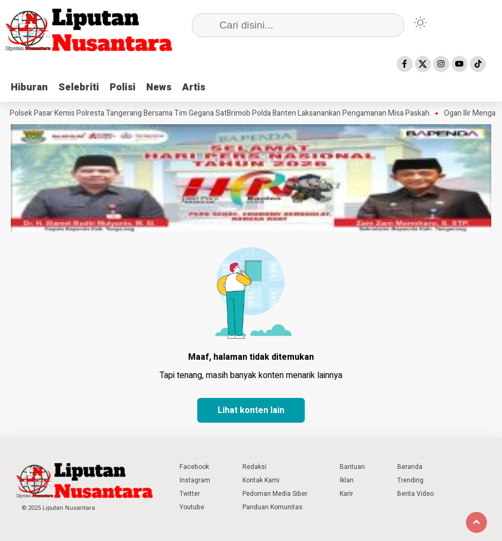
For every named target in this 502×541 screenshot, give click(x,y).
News (158, 87)
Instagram (195, 480)
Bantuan (352, 467)
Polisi (122, 87)
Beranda (409, 467)
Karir (346, 494)
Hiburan (29, 87)
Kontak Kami (260, 480)
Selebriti (79, 87)
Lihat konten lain (251, 410)
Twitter (190, 494)
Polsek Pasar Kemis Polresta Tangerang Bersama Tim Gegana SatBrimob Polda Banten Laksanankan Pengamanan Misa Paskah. (223, 113)
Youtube (192, 507)
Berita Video (415, 494)
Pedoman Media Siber (274, 494)
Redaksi (254, 467)
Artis (193, 87)
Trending (410, 480)
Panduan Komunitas (272, 507)
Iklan (347, 480)
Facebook (194, 467)
